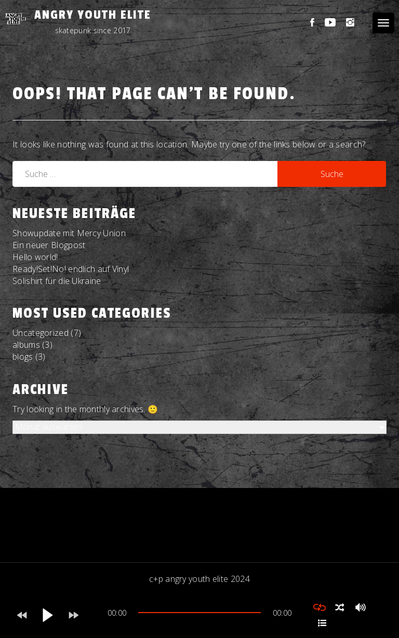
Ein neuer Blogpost (48, 245)
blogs (22, 356)
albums (26, 344)
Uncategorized (40, 332)
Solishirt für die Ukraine (56, 281)
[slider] (199, 612)
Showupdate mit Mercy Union (69, 233)
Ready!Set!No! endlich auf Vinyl (70, 269)
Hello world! (35, 257)
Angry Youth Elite (92, 14)
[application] (199, 615)
